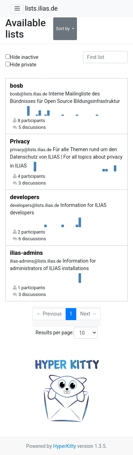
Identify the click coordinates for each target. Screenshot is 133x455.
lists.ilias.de (41, 8)
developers (24, 197)
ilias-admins (26, 252)
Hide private (21, 64)
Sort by (63, 28)
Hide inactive (21, 57)
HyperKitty (64, 446)
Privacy (20, 141)
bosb (16, 85)
